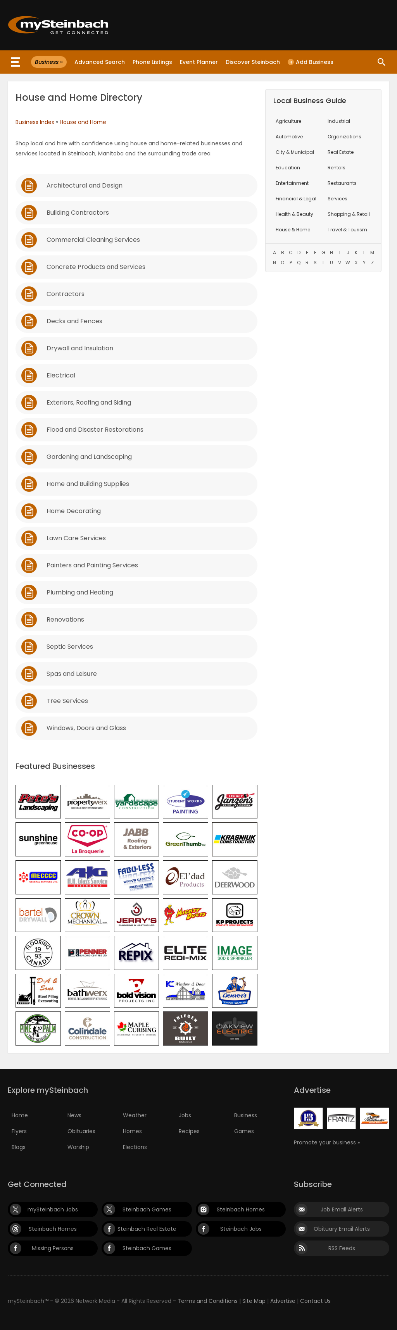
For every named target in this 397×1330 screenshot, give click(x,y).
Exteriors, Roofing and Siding (89, 402)
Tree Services (67, 700)
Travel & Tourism (347, 229)
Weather (135, 1115)
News (74, 1115)
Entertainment (292, 183)
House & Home (293, 229)
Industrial (339, 121)
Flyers (19, 1131)
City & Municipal (295, 152)
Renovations (65, 619)
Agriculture (288, 121)
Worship (78, 1147)
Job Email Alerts (342, 1209)
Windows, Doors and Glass (86, 728)
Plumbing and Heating (80, 592)
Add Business (310, 62)
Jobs (185, 1115)
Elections (135, 1147)
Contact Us (315, 1301)
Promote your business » (327, 1142)
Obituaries (81, 1131)
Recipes (189, 1131)
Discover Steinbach (253, 62)
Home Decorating (74, 511)
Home (20, 1115)
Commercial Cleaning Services (93, 239)
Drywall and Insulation (80, 348)
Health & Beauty (294, 214)
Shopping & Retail (349, 214)
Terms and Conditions (208, 1301)
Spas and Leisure (72, 673)
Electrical (61, 375)
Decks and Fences (74, 321)
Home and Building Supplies (88, 483)
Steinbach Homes (241, 1209)
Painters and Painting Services (92, 565)
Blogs (19, 1147)
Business (245, 1115)
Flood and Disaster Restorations (95, 429)
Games (244, 1131)
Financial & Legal (296, 198)
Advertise (282, 1301)
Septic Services (70, 646)
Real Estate (341, 152)
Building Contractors (78, 212)
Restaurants (342, 183)
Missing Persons (53, 1248)
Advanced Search (99, 62)
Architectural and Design (85, 185)
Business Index (35, 122)
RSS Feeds (341, 1248)
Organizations (344, 136)
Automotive (289, 136)
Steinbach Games (147, 1209)
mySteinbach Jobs (53, 1209)
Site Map (254, 1301)
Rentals (336, 167)
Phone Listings (152, 62)
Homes (132, 1131)
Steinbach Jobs (241, 1229)
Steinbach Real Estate (146, 1229)
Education (288, 167)
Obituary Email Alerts (342, 1229)
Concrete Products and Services (96, 266)
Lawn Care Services (76, 538)
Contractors (66, 293)
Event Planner (199, 62)
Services (337, 198)
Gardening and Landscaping (89, 456)
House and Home (83, 122)
